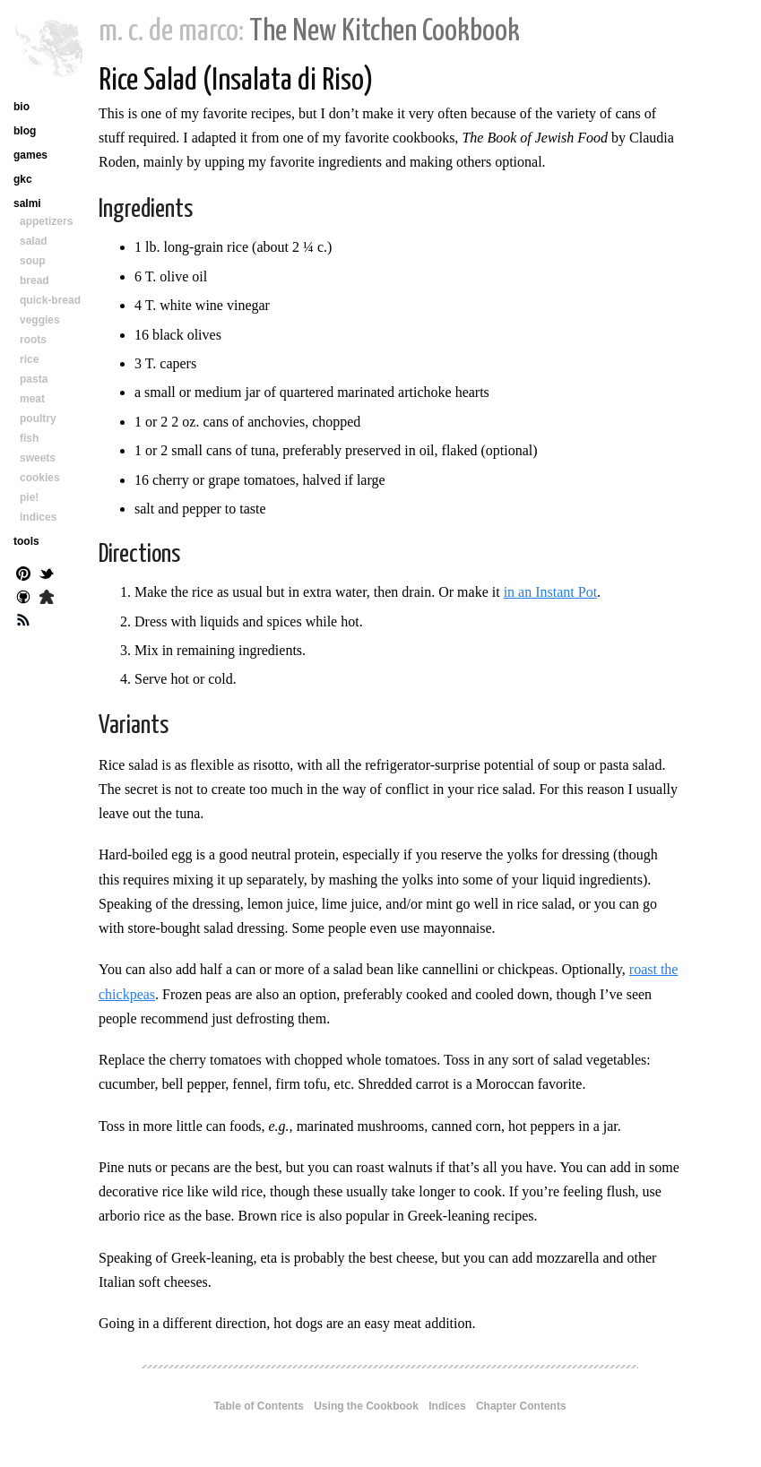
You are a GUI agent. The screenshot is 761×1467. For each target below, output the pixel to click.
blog (24, 131)
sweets (38, 458)
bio (21, 106)
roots (33, 339)
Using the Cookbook (366, 1406)
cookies (40, 477)
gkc (22, 179)
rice (29, 359)
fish (29, 438)
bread (34, 280)
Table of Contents (258, 1406)
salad (34, 241)
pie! (29, 497)
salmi (27, 203)
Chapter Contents (521, 1406)
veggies (40, 320)
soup (33, 261)
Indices (446, 1406)
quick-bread (50, 300)
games (30, 155)
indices (38, 517)
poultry (38, 418)
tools (26, 541)
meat (32, 399)
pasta (34, 379)
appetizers (46, 221)
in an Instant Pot (550, 592)
